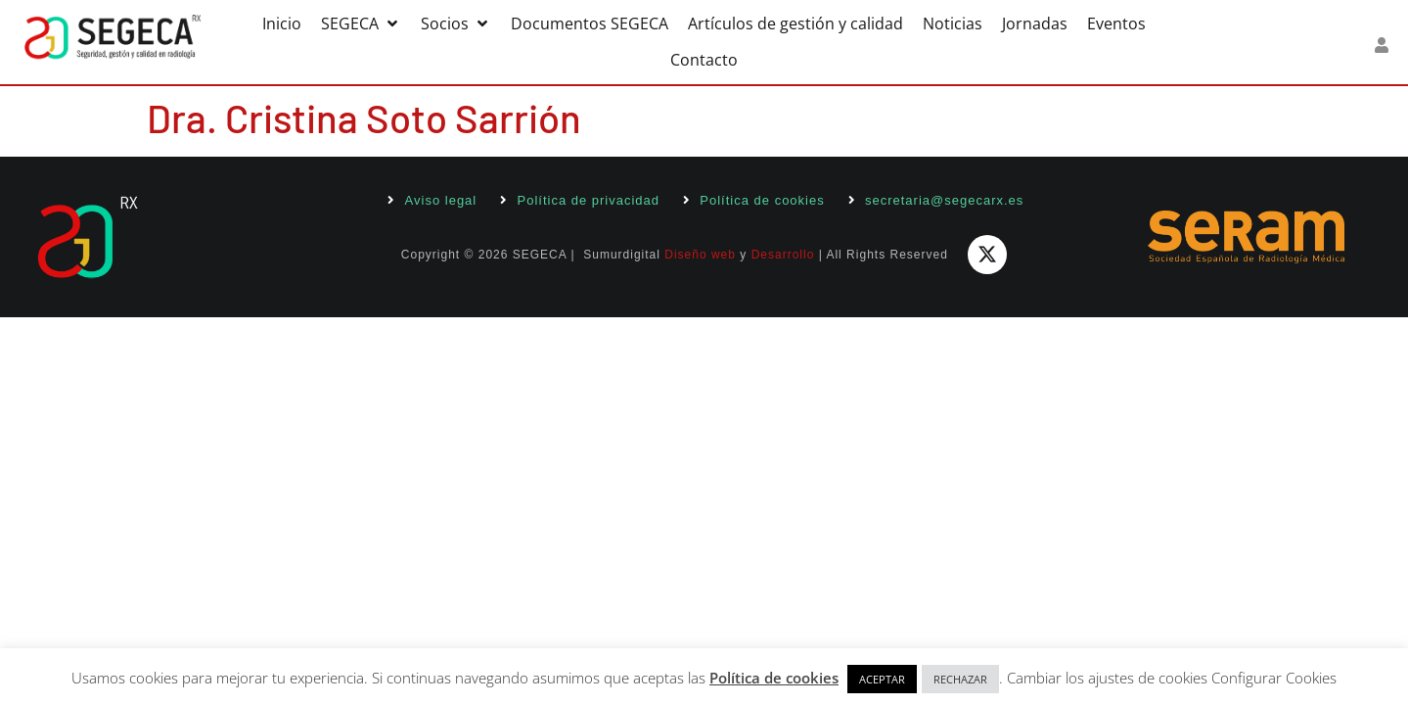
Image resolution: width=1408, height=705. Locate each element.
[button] (361, 24)
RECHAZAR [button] (960, 679)
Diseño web (700, 254)
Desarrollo (783, 254)
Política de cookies (774, 677)
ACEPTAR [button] (882, 679)
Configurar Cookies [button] (1274, 677)
